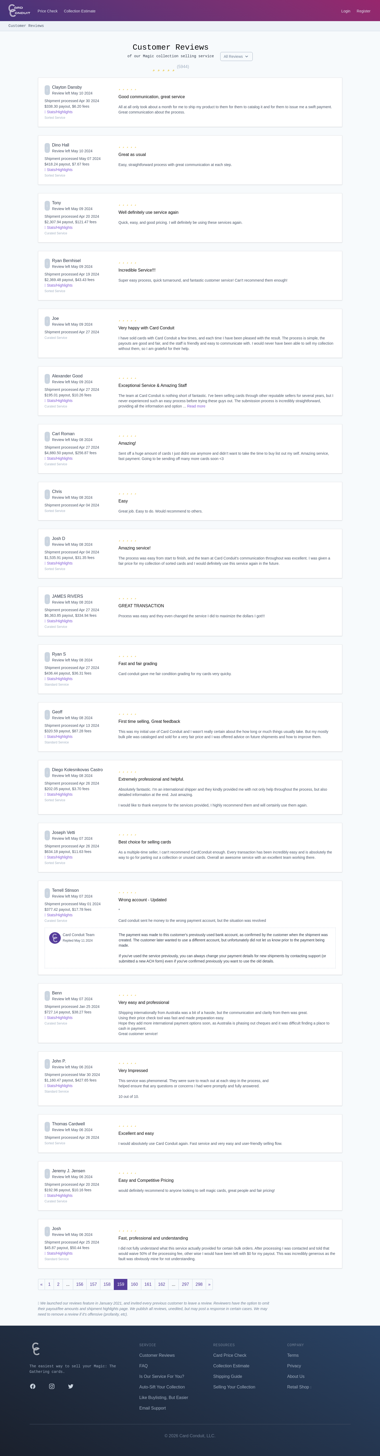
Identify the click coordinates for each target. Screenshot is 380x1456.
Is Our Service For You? (161, 1376)
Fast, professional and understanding (153, 1238)
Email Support (152, 1408)
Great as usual (132, 154)
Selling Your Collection (234, 1387)
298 (199, 1284)
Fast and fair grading (138, 663)
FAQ (143, 1366)
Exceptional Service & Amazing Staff (153, 385)
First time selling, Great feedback (149, 721)
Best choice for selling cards (145, 842)
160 (134, 1284)
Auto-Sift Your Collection (162, 1387)
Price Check (48, 11)
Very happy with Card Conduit (147, 328)
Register (363, 11)
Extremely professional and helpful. (151, 779)
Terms (293, 1355)
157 (93, 1284)
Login (345, 11)
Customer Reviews (26, 26)
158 (107, 1284)
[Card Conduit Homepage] (19, 10)
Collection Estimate (80, 11)
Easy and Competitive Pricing (146, 1180)
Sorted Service (55, 118)
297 (185, 1284)
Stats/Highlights (59, 112)
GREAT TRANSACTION (141, 606)
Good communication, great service (152, 96)
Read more (196, 406)
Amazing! (127, 443)
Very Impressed (133, 1070)
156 (79, 1284)
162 (161, 1284)
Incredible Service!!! (137, 270)
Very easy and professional (144, 1002)
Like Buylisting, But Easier (163, 1397)
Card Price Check (229, 1355)
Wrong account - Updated (143, 900)
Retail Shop (299, 1387)
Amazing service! (135, 548)
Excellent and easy (136, 1133)
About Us (296, 1376)
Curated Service (56, 233)
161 (148, 1284)
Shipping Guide (227, 1376)
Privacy (294, 1366)
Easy (123, 501)
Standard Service (57, 684)
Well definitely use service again (149, 212)
